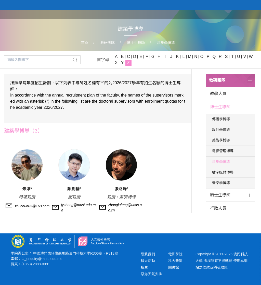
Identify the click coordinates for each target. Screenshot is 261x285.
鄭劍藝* (74, 189)
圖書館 (173, 267)
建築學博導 (166, 43)
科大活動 (148, 261)
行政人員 (218, 208)
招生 (144, 267)
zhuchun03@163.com (32, 206)
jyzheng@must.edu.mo (78, 207)
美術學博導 (221, 140)
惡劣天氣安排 (151, 274)
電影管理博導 (222, 151)
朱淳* (27, 189)
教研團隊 (107, 43)
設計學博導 (221, 129)
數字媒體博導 (222, 172)
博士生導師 (136, 43)
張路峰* (121, 189)
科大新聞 (175, 261)
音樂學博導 (221, 183)
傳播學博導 (221, 119)
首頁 (84, 43)
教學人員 (218, 93)
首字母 (103, 59)
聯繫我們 (148, 254)
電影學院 (175, 254)
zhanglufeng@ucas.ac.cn (125, 207)
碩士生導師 (220, 195)
